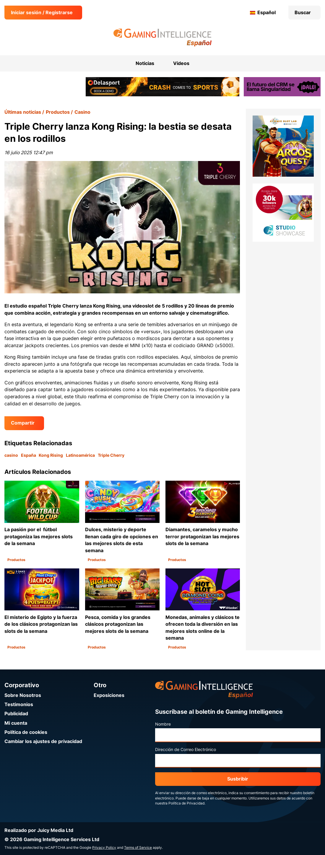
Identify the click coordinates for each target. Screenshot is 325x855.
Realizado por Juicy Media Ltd (38, 830)
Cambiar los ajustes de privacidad (43, 741)
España (28, 455)
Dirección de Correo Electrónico (185, 749)
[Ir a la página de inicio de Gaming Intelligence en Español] (162, 37)
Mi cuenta (15, 723)
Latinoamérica (80, 455)
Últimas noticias (22, 112)
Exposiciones (109, 695)
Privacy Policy (104, 848)
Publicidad (16, 713)
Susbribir (237, 779)
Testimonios (18, 704)
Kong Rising (51, 455)
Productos (58, 112)
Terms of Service (138, 848)
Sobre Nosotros (22, 695)
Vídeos (181, 63)
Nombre (163, 724)
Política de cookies (25, 732)
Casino (82, 112)
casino (11, 455)
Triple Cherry (111, 455)
